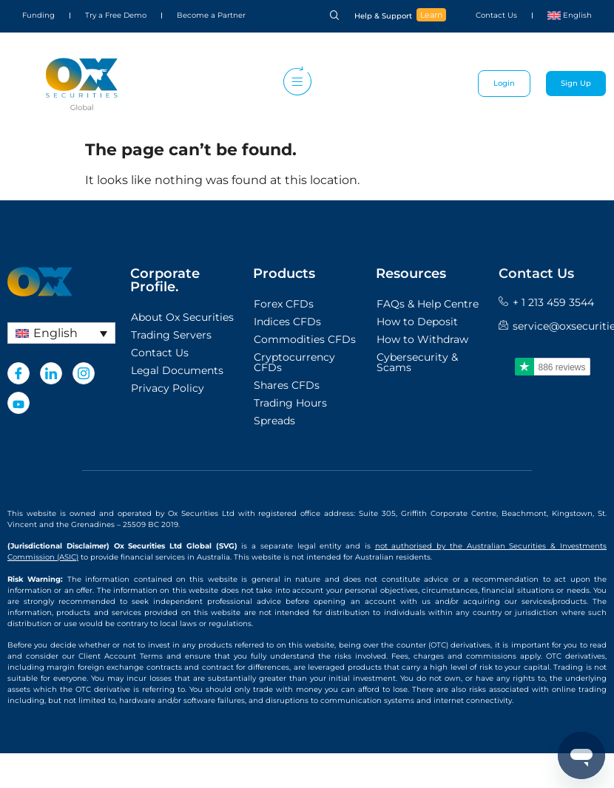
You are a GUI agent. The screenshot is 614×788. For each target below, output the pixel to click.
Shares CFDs (287, 385)
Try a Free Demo (115, 15)
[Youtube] (18, 403)
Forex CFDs (284, 303)
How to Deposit (417, 321)
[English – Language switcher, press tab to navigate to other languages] (61, 333)
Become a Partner (211, 15)
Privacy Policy (167, 388)
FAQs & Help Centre (428, 303)
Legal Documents (177, 370)
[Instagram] (83, 373)
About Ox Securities (182, 317)
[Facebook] (18, 373)
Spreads (274, 420)
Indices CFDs (287, 321)
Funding (38, 15)
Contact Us (496, 15)
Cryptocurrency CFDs (294, 362)
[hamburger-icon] (294, 83)
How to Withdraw (422, 339)
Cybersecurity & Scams (417, 362)
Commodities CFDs (305, 339)
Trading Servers (171, 335)
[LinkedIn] (51, 373)
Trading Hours (290, 403)
